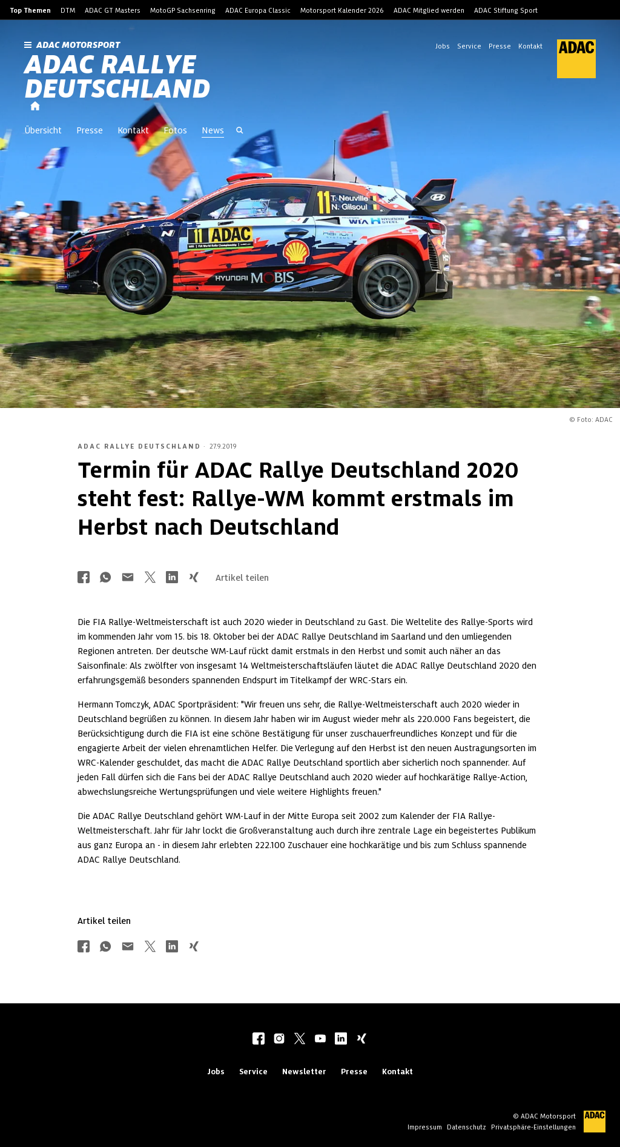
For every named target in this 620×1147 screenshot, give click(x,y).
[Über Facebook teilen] (84, 578)
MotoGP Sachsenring (183, 10)
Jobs (442, 46)
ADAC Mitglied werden (429, 10)
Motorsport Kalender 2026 (342, 10)
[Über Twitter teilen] (150, 578)
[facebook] (258, 1039)
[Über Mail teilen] (127, 578)
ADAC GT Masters (112, 10)
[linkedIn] (341, 1039)
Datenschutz (466, 1127)
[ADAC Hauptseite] (569, 58)
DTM (68, 10)
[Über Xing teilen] (194, 578)
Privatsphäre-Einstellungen (533, 1127)
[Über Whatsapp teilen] (105, 578)
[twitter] (300, 1039)
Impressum (424, 1127)
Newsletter (304, 1071)
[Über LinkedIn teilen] (172, 578)
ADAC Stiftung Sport (506, 10)
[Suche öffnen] (239, 131)
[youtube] (320, 1039)
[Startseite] (35, 106)
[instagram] (279, 1039)
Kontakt (530, 46)
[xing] (361, 1039)
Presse (500, 46)
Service (469, 46)
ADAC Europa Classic (258, 10)
